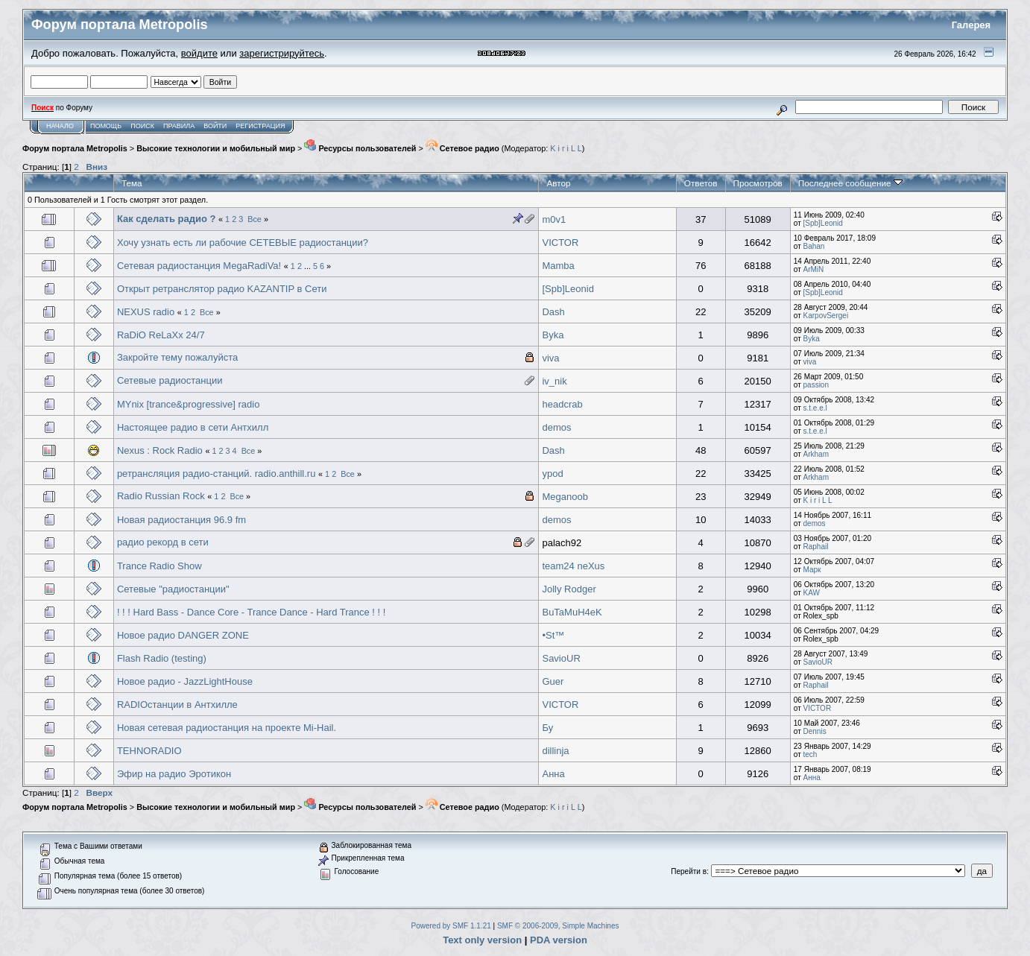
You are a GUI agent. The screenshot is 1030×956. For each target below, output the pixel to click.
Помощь (105, 126)
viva (550, 358)
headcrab (562, 404)
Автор (558, 183)
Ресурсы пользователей (360, 148)
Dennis (815, 731)
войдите (199, 53)
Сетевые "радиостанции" (173, 589)
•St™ (553, 635)
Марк (812, 570)
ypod (552, 473)
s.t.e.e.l (815, 408)
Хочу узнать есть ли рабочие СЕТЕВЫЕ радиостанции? (242, 242)
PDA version (558, 940)
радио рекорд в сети (163, 542)
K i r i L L (565, 148)
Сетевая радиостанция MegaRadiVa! (199, 265)
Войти (215, 126)
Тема (131, 183)
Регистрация (260, 126)
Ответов (701, 183)
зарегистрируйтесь (281, 53)
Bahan (814, 246)
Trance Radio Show (159, 566)
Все (254, 219)
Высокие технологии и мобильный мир (215, 148)
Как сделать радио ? (166, 218)
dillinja (555, 750)
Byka (552, 335)
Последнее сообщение (850, 183)
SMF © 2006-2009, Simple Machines (558, 926)
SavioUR (561, 658)
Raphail (816, 546)
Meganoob (564, 496)
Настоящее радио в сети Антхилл (192, 427)
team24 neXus (573, 566)
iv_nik (554, 381)
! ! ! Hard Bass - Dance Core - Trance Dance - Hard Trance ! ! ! (251, 612)
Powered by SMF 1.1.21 (451, 926)
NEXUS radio (145, 311)
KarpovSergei (826, 315)
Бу (547, 727)
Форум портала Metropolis (74, 148)
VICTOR (560, 242)
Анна (553, 773)
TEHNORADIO (149, 750)
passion (816, 385)
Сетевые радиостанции (170, 380)
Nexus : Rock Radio (160, 450)
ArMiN (813, 269)
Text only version (482, 940)
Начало (60, 126)
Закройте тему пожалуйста (177, 357)
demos (556, 427)
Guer (552, 681)
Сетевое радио (462, 148)
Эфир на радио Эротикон (174, 773)
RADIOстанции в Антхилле (177, 704)
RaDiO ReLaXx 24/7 (161, 335)
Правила (179, 126)
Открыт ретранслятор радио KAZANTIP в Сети (222, 288)
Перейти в (689, 871)
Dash (553, 311)
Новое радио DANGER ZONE (183, 635)
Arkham (816, 454)
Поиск (142, 126)
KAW (811, 593)
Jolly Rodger (568, 589)
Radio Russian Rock (161, 495)
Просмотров (758, 183)
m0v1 (554, 219)
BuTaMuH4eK (571, 612)
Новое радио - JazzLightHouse (185, 681)
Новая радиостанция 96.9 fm (181, 519)
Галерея (971, 25)
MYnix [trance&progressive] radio (188, 404)
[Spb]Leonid (823, 223)
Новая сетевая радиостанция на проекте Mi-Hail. (226, 727)
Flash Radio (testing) (161, 658)
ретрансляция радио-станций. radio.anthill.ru (216, 473)
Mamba (558, 265)
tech (810, 754)
